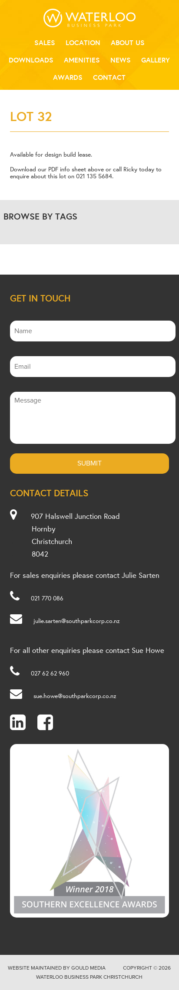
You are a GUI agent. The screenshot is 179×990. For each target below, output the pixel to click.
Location (83, 42)
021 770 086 (47, 598)
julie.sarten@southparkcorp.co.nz (76, 621)
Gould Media (88, 968)
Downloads (31, 60)
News (120, 60)
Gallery (155, 60)
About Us (128, 42)
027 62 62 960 (50, 673)
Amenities (82, 60)
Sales (44, 42)
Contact (109, 77)
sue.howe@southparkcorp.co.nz (74, 696)
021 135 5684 (94, 176)
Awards (68, 77)
